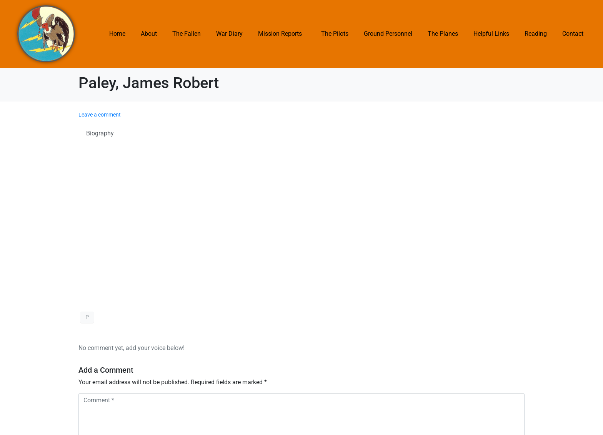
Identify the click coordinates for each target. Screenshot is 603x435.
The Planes (443, 33)
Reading (536, 33)
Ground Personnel (388, 33)
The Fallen (186, 33)
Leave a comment (99, 115)
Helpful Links (491, 33)
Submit (93, 381)
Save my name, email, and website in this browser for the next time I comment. (194, 360)
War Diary (229, 33)
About (149, 33)
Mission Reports (280, 33)
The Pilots (334, 33)
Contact (572, 33)
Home (117, 33)
